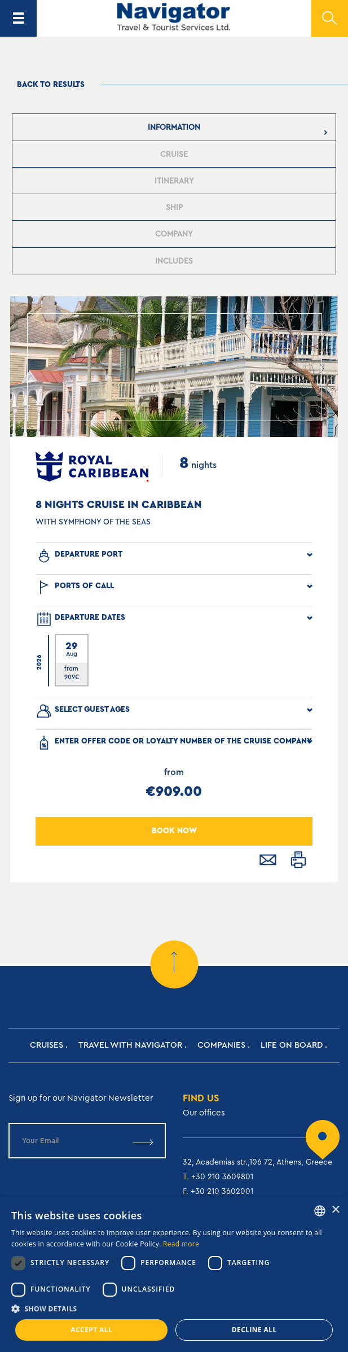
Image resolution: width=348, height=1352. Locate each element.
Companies (221, 1045)
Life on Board (292, 1045)
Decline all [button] (254, 1330)
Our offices (204, 1113)
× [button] (335, 1210)
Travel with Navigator (130, 1045)
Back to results (51, 85)
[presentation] (174, 127)
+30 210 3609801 (222, 1177)
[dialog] (174, 1274)
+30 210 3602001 (222, 1192)
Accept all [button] (91, 1330)
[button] (174, 1309)
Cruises (46, 1045)
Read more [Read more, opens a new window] (181, 1244)
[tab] (174, 127)
